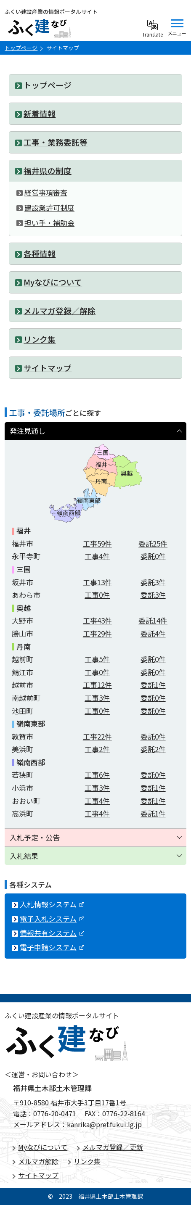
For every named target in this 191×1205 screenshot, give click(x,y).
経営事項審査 (45, 192)
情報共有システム (52, 933)
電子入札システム (52, 918)
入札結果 (24, 856)
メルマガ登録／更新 (112, 1147)
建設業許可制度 (49, 207)
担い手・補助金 (49, 222)
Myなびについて (42, 1147)
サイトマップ (38, 1175)
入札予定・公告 (35, 837)
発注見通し (27, 430)
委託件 (152, 543)
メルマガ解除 (38, 1161)
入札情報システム (52, 904)
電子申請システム (52, 947)
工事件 (97, 543)
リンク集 (87, 1161)
